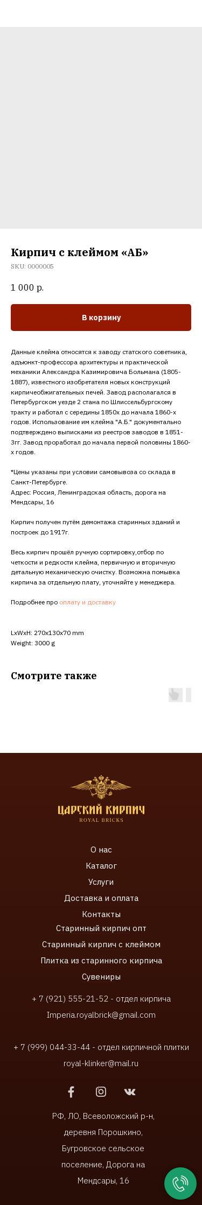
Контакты (101, 914)
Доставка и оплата (101, 898)
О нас (101, 849)
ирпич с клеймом (127, 944)
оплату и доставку (87, 602)
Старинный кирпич (93, 928)
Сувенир (98, 976)
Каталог (101, 866)
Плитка (55, 960)
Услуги (101, 882)
